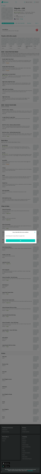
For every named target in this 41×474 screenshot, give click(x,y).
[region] (20, 470)
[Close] (35, 232)
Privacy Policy (30, 470)
